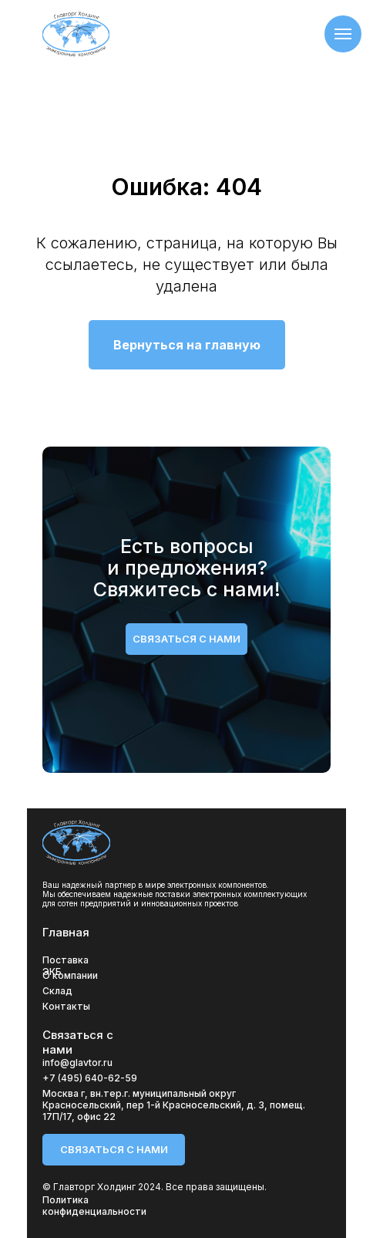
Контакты (66, 1006)
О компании (70, 975)
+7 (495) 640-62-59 (89, 1078)
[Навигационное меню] (342, 34)
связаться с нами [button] (186, 638)
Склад (57, 991)
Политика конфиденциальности (94, 1205)
